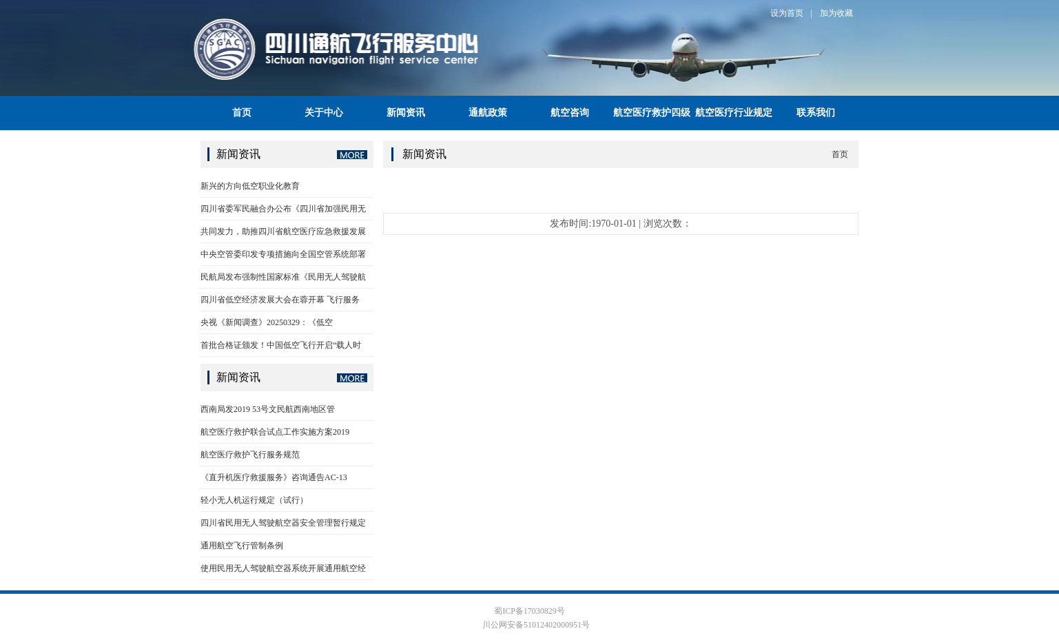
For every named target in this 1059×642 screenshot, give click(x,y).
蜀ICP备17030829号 (529, 611)
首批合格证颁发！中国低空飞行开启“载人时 (281, 345)
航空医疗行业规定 (733, 112)
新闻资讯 (406, 112)
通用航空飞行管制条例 (242, 545)
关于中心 (324, 112)
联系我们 (815, 112)
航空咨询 (570, 112)
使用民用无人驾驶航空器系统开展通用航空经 (283, 568)
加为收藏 (836, 13)
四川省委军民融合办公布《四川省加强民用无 (283, 209)
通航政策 (488, 112)
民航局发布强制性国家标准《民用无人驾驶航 (283, 277)
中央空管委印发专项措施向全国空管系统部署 (283, 254)
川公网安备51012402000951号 (535, 625)
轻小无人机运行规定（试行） (254, 500)
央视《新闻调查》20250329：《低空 (267, 322)
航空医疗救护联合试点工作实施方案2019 (275, 432)
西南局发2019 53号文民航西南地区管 (268, 409)
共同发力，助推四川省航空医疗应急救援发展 (283, 231)
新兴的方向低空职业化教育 (250, 186)
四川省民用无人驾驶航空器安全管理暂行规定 (283, 523)
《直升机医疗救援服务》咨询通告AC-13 (274, 477)
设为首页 (786, 13)
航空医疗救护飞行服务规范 (250, 454)
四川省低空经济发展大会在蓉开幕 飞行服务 (280, 299)
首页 (241, 112)
